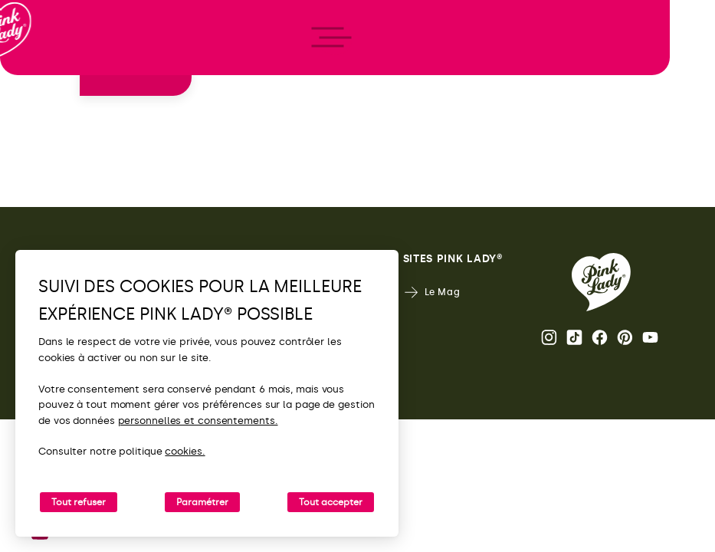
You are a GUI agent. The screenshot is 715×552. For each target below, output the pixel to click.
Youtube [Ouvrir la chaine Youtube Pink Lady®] (650, 337)
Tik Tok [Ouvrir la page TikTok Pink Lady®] (574, 337)
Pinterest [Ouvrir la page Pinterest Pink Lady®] (625, 337)
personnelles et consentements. (198, 420)
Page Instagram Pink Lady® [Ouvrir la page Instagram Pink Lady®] (549, 337)
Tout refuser (78, 502)
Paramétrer (202, 502)
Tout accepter (330, 502)
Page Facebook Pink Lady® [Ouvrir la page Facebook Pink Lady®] (599, 337)
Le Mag (432, 292)
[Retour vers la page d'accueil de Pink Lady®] (601, 282)
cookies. (185, 451)
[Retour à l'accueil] (40, 76)
